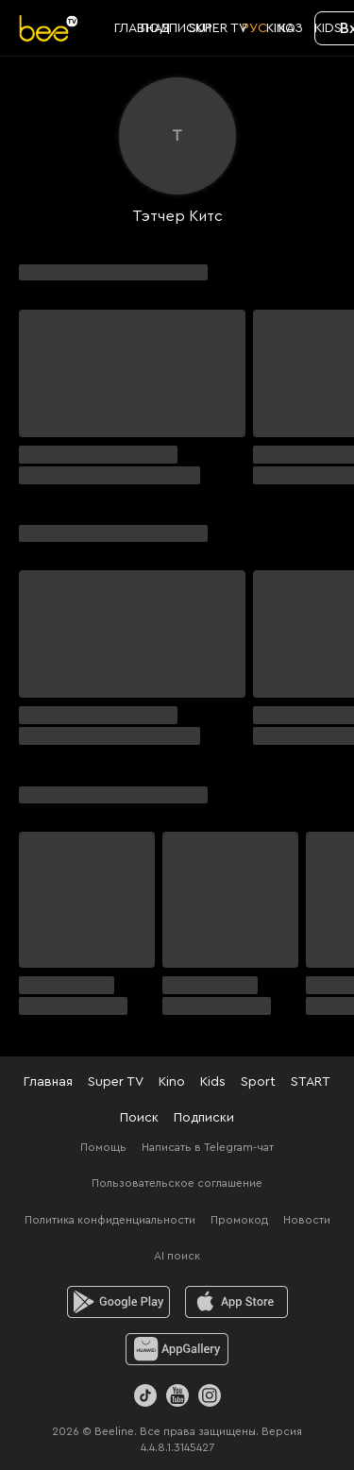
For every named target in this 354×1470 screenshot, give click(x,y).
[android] (118, 1302)
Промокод (239, 1219)
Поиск (139, 1117)
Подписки (204, 1117)
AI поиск (177, 1255)
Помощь (103, 1147)
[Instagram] (209, 1395)
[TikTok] (145, 1395)
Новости (306, 1219)
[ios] (236, 1302)
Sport (258, 1082)
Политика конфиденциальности (110, 1219)
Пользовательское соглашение (177, 1183)
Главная (48, 1082)
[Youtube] (177, 1395)
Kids (213, 1082)
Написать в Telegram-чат (208, 1147)
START (310, 1082)
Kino (172, 1082)
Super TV (115, 1082)
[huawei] (177, 1349)
